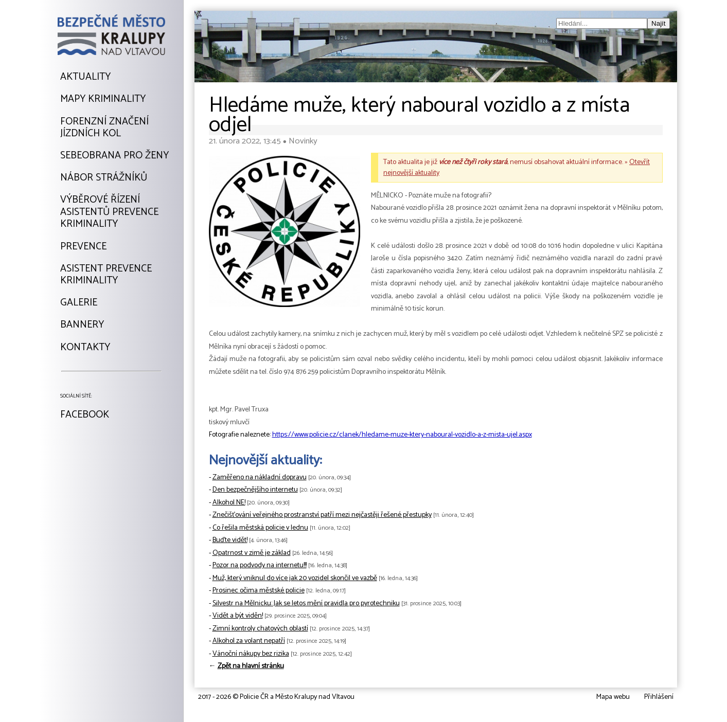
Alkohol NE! (228, 503)
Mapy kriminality (103, 99)
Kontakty (85, 347)
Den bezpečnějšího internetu (255, 490)
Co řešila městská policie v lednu (260, 528)
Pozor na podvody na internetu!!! (259, 565)
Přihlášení (658, 697)
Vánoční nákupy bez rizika (250, 654)
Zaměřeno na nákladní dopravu (259, 477)
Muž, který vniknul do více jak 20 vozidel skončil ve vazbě (294, 578)
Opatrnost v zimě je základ (251, 553)
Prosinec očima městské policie (258, 591)
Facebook (84, 415)
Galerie (78, 303)
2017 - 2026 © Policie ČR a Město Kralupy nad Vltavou (276, 697)
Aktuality (85, 77)
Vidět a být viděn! (237, 616)
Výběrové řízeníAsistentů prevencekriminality (109, 212)
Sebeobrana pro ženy (114, 156)
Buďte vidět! (229, 540)
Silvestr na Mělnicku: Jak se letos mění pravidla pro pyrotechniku (306, 603)
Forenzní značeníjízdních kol (104, 128)
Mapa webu (613, 697)
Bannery (82, 325)
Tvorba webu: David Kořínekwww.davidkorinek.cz (102, 697)
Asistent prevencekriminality (106, 275)
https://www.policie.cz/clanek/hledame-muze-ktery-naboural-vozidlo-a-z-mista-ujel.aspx (402, 435)
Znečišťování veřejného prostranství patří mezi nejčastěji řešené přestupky (322, 515)
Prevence (83, 247)
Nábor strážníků (103, 178)
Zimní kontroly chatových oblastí (260, 629)
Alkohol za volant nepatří (248, 641)
